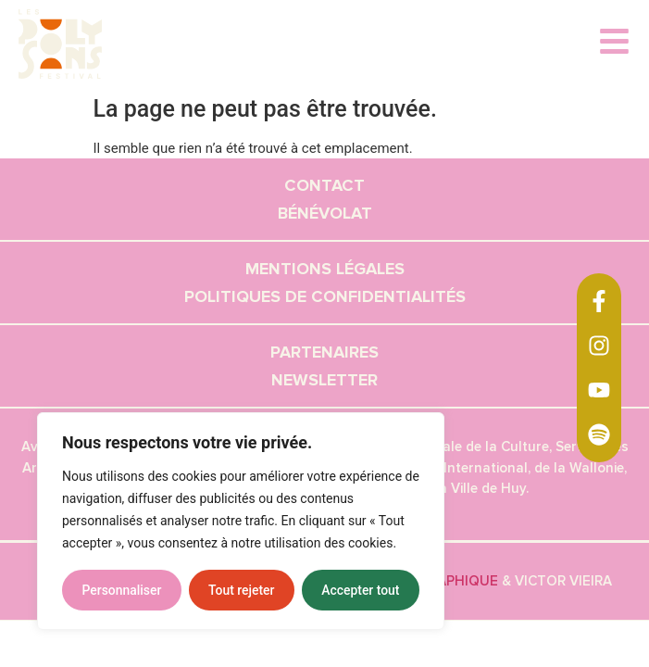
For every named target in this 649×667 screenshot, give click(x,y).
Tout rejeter (241, 590)
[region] (240, 521)
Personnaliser (121, 590)
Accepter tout (360, 590)
